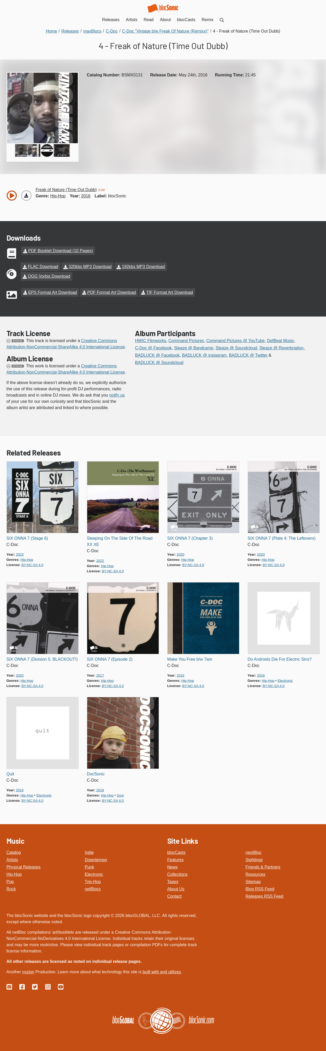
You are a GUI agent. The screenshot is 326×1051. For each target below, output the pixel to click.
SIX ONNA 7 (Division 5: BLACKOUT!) (42, 658)
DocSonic (96, 772)
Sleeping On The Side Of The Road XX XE (120, 540)
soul (120, 794)
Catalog (14, 851)
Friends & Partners (263, 866)
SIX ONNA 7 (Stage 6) (27, 537)
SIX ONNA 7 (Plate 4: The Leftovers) (282, 537)
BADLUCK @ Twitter (248, 354)
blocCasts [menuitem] (186, 19)
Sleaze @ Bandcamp (194, 346)
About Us (176, 887)
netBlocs (93, 887)
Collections (177, 873)
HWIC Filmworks (150, 339)
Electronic (94, 873)
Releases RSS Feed (264, 895)
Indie (89, 851)
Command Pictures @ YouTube (235, 339)
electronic (285, 679)
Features (175, 858)
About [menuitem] (165, 19)
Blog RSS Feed (260, 887)
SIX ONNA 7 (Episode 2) (110, 658)
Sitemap (253, 880)
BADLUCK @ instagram (204, 354)
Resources (255, 873)
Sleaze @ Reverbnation (281, 346)
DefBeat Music (280, 339)
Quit (10, 772)
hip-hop (58, 196)
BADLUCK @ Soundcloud (159, 361)
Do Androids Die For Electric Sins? (280, 658)
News (172, 866)
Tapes (173, 880)
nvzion (28, 970)
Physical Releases (24, 866)
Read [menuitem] (148, 19)
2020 (181, 553)
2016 (86, 196)
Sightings (254, 858)
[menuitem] (222, 19)
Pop (10, 880)
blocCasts (176, 851)
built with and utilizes (162, 970)
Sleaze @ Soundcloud (236, 346)
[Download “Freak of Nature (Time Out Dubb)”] (26, 195)
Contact (174, 895)
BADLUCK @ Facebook (157, 354)
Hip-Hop (14, 873)
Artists (12, 858)
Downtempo (96, 858)
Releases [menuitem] (111, 19)
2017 (100, 674)
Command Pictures (186, 339)
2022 (100, 559)
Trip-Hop (93, 880)
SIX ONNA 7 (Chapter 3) (190, 537)
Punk (89, 866)
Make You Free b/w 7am (189, 658)
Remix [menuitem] (208, 19)
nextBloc (254, 851)
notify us (117, 394)
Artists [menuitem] (131, 19)
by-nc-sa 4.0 (32, 564)
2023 (20, 553)
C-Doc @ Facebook (153, 346)
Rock (11, 887)
